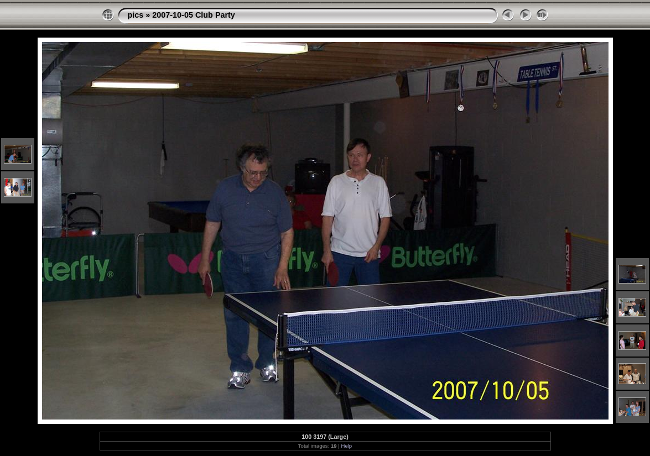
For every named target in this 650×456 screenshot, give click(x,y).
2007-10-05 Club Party (193, 15)
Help (346, 446)
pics (136, 15)
